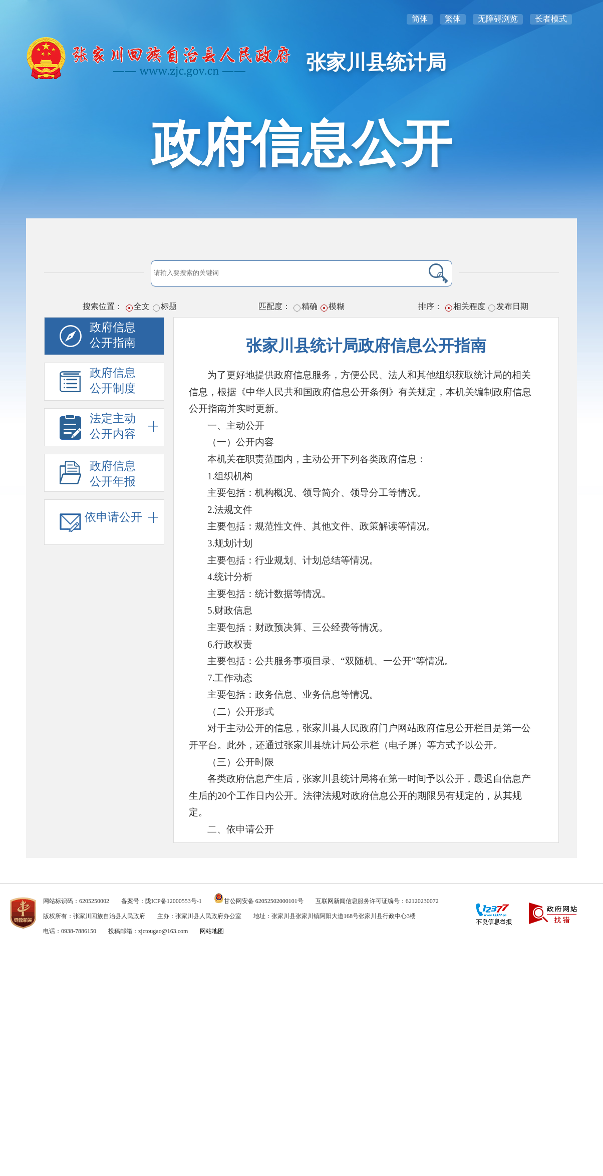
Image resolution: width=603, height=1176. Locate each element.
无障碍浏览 (498, 19)
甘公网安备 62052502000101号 (264, 901)
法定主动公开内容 (124, 426)
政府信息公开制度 (113, 381)
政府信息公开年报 (113, 474)
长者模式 (551, 19)
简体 (420, 19)
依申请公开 (121, 517)
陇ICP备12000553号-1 (173, 901)
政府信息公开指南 (113, 335)
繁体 (453, 19)
